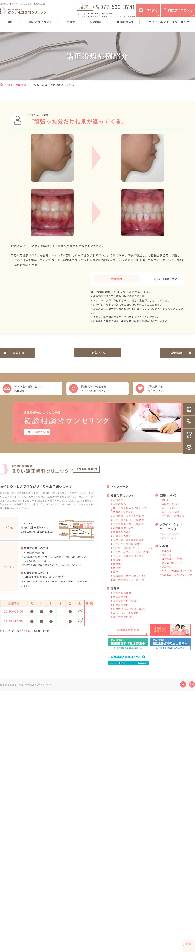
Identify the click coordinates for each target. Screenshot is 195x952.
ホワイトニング (171, 539)
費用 (115, 577)
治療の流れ (119, 505)
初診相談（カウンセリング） (130, 581)
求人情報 (167, 560)
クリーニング (169, 543)
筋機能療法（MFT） (124, 533)
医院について (125, 22)
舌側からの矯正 (122, 541)
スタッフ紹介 (169, 513)
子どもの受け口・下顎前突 (128, 525)
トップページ (119, 492)
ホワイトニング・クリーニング (169, 22)
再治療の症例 (121, 610)
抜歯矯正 (118, 569)
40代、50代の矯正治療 (126, 549)
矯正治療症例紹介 (123, 622)
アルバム (167, 572)
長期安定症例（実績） (126, 606)
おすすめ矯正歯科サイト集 (177, 576)
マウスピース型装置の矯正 (128, 545)
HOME (10, 22)
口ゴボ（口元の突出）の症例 (130, 614)
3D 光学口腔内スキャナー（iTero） (134, 553)
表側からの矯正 (122, 537)
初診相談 (96, 22)
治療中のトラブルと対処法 (128, 521)
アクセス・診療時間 (173, 521)
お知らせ (167, 556)
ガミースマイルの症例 (126, 618)
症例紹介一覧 (97, 353)
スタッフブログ (171, 517)
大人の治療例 (121, 602)
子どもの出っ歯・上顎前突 (128, 529)
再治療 (117, 573)
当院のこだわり (171, 509)
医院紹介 (167, 505)
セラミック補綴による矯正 (128, 561)
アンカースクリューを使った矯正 (132, 557)
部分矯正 (118, 565)
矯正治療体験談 (16, 84)
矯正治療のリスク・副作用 (128, 585)
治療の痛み (119, 509)
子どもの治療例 (122, 598)
